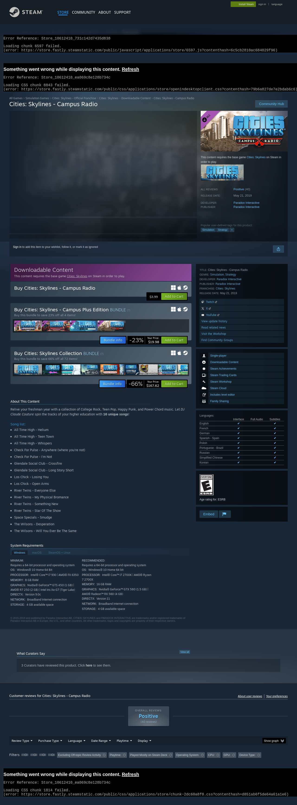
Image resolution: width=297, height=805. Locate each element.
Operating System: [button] (187, 760)
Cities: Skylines (108, 103)
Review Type (20, 746)
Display (143, 746)
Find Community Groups (217, 488)
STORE (63, 12)
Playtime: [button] (115, 760)
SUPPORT (122, 12)
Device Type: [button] (247, 760)
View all (184, 657)
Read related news (213, 475)
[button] (174, 302)
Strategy (222, 235)
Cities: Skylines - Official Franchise (74, 103)
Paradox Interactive (246, 208)
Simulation (208, 235)
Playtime (123, 746)
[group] (148, 761)
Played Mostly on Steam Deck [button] (148, 760)
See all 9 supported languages (218, 369)
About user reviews (250, 701)
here (89, 671)
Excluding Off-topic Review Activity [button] (79, 760)
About (104, 12)
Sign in (17, 252)
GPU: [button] (227, 760)
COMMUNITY (83, 12)
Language (75, 746)
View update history (214, 469)
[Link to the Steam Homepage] (29, 16)
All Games (16, 103)
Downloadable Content (136, 103)
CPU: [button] (211, 760)
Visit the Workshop (213, 482)
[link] (144, 345)
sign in (262, 4)
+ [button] (231, 235)
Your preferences (277, 701)
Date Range (99, 746)
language (276, 4)
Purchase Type (48, 746)
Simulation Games (37, 103)
